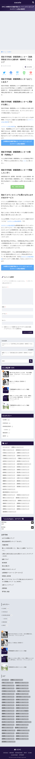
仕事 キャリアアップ (7, 585)
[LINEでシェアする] (24, 73)
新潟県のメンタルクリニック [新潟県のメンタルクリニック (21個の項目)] (23, 483)
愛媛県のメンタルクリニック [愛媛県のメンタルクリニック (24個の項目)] (9, 480)
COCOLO (6, 423)
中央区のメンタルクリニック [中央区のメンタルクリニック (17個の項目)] (9, 452)
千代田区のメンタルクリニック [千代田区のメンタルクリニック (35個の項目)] (9, 458)
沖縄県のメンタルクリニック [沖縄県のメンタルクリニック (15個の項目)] (9, 495)
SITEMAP (21, 755)
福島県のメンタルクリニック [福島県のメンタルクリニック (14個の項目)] (9, 503)
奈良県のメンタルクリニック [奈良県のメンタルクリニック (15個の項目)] (23, 466)
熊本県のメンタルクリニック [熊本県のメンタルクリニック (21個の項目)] (22, 497)
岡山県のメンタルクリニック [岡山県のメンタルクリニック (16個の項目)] (23, 472)
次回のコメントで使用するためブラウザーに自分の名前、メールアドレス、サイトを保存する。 (18, 327)
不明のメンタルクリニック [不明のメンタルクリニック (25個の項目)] (8, 450)
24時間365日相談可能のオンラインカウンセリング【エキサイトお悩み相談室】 (17, 142)
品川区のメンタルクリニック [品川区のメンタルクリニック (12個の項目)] (9, 461)
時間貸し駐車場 (6, 576)
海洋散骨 (4, 562)
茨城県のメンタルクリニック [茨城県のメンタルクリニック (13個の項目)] (9, 506)
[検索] (31, 361)
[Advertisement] (17, 31)
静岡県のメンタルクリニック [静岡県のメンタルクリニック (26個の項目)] (23, 509)
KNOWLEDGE (8, 426)
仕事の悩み (3, 522)
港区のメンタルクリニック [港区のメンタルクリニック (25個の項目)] (8, 497)
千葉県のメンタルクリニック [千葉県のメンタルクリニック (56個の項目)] (24, 458)
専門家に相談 (5, 591)
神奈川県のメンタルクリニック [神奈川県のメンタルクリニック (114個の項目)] (9, 500)
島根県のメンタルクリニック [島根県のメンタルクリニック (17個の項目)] (9, 475)
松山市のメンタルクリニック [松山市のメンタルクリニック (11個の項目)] (9, 489)
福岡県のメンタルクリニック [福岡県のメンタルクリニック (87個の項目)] (24, 500)
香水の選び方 (5, 566)
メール (4, 313)
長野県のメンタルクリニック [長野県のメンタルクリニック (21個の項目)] (9, 509)
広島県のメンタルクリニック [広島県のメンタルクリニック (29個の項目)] (23, 475)
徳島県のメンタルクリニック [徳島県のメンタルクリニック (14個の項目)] (9, 478)
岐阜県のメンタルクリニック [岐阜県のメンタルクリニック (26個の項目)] (9, 472)
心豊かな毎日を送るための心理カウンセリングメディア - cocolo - (17, 555)
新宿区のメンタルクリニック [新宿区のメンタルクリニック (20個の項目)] (9, 483)
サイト (4, 320)
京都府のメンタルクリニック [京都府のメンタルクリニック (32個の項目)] (23, 452)
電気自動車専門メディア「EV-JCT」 (12, 541)
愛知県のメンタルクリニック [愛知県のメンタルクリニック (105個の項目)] (23, 480)
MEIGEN (6, 433)
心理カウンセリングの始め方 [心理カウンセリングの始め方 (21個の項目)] (23, 478)
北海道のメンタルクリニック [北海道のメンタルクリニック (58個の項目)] (23, 455)
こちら (24, 160)
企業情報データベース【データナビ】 (12, 572)
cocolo (17, 2)
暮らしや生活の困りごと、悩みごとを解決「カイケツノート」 (17, 549)
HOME (17, 750)
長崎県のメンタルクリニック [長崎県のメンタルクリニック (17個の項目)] (23, 506)
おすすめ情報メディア (8, 538)
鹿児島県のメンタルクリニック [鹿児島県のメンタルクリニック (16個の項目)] (9, 511)
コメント (5, 287)
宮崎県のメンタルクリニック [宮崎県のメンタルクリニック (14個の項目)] (23, 469)
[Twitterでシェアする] (4, 73)
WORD (7, 430)
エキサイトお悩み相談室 (8, 126)
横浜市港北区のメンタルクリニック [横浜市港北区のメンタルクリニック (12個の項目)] (10, 492)
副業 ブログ (5, 559)
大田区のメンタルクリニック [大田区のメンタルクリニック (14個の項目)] (9, 464)
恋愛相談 (4, 588)
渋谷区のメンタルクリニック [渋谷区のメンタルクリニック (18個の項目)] (23, 495)
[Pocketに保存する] (30, 73)
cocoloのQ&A (14, 755)
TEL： (17, 186)
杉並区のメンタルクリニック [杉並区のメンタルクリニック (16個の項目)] (9, 486)
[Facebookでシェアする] (10, 73)
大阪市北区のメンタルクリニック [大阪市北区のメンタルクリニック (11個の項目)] (24, 464)
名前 (4, 307)
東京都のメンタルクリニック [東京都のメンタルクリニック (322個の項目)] (23, 486)
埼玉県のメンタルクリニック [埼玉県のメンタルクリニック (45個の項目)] (23, 461)
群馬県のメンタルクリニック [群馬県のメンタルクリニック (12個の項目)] (23, 503)
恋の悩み (3, 527)
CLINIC (6, 420)
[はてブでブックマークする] (17, 73)
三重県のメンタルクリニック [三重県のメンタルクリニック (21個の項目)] (17, 447)
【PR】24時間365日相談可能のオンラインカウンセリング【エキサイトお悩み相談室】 (17, 8)
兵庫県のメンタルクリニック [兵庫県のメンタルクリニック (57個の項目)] (9, 455)
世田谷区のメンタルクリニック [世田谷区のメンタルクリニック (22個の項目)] (22, 450)
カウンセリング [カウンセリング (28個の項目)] (6, 447)
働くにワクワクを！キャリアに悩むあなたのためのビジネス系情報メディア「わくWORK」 (17, 580)
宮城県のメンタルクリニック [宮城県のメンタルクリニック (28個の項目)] (9, 469)
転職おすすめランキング (9, 569)
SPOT (5, 436)
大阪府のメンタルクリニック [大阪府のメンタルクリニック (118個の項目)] (9, 466)
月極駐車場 (5, 545)
